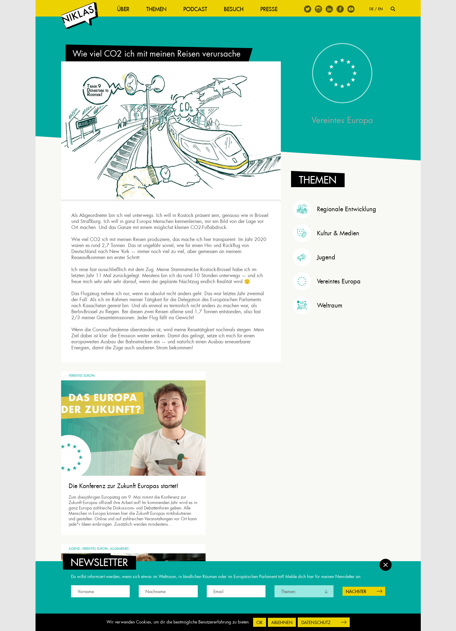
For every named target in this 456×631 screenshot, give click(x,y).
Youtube (351, 9)
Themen (162, 9)
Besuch (239, 9)
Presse (274, 9)
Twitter (307, 9)
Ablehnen (282, 622)
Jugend (188, 393)
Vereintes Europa (82, 393)
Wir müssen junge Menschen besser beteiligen (221, 478)
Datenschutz (315, 622)
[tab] (344, 220)
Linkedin (329, 9)
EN (380, 9)
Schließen (386, 562)
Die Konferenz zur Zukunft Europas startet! (114, 478)
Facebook (340, 9)
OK (259, 622)
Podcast (201, 9)
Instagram (318, 9)
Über (129, 9)
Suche (393, 9)
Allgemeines (233, 393)
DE (371, 9)
